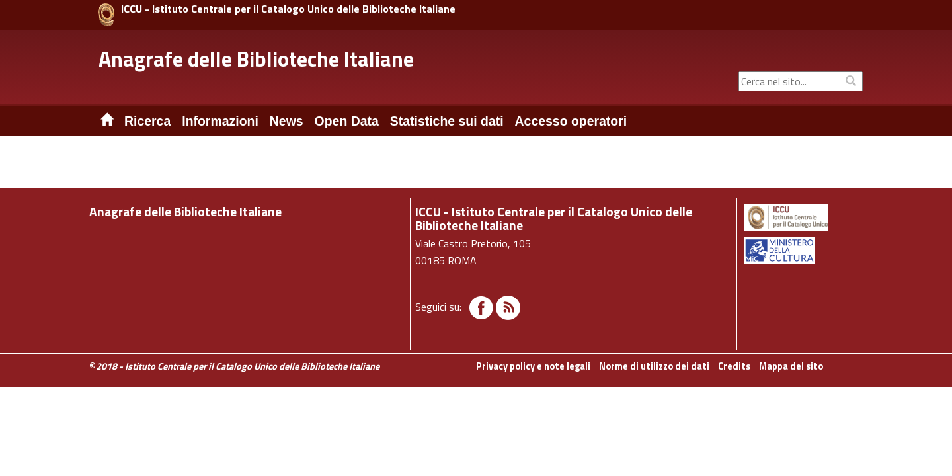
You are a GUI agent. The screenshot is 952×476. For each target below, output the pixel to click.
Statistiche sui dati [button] (447, 121)
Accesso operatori (571, 121)
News (286, 121)
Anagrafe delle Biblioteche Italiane (256, 59)
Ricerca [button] (147, 121)
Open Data (347, 121)
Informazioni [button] (220, 121)
